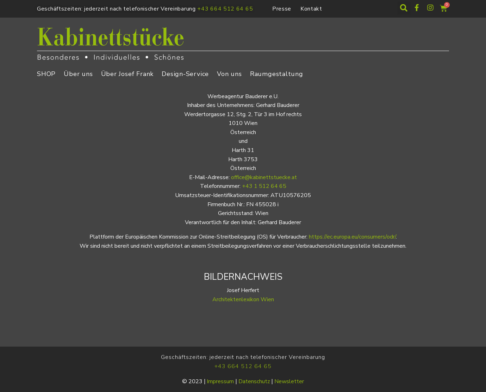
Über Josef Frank (127, 74)
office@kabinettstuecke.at (264, 177)
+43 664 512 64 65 (225, 9)
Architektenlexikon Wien (243, 299)
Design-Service (185, 74)
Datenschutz (254, 381)
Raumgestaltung (276, 74)
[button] (404, 8)
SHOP (46, 74)
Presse (281, 9)
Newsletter (289, 381)
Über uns (78, 74)
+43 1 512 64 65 (264, 186)
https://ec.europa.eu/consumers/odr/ (352, 237)
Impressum (220, 381)
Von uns (229, 74)
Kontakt (311, 9)
